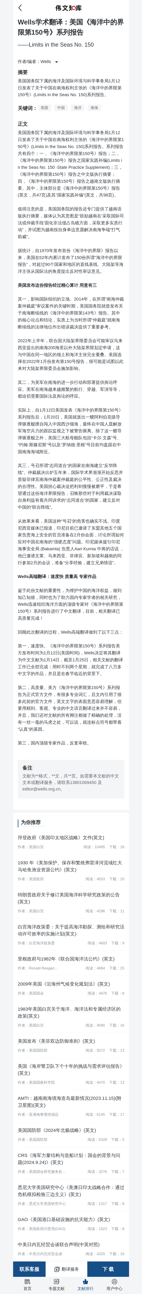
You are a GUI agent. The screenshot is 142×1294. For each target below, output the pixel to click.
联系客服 (29, 1269)
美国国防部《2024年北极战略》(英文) (57, 1130)
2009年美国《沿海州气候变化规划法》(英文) (64, 983)
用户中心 (114, 1285)
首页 (27, 1285)
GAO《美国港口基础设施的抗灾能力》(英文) (64, 1219)
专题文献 (57, 1285)
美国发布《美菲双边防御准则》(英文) (56, 1041)
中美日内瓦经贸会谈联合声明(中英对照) (59, 1244)
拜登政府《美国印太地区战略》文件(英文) (61, 837)
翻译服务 (66, 1269)
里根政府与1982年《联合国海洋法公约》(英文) (66, 958)
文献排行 (85, 1285)
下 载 (108, 1269)
